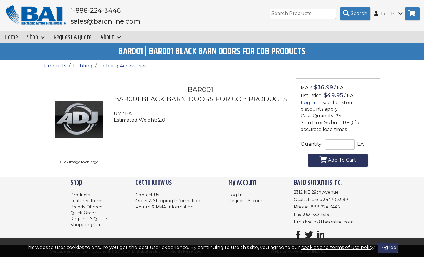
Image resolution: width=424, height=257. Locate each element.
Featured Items (86, 200)
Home (11, 38)
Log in (308, 103)
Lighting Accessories (122, 66)
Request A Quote (73, 38)
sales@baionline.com (331, 222)
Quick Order (83, 212)
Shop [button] (36, 38)
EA (360, 144)
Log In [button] (388, 13)
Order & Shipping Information (167, 200)
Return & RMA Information (164, 207)
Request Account (246, 200)
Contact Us (147, 195)
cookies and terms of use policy (337, 247)
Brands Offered (86, 207)
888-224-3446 (325, 207)
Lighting (82, 66)
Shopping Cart (86, 224)
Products (55, 66)
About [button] (110, 38)
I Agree (387, 247)
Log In (235, 195)
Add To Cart (337, 160)
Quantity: (311, 144)
